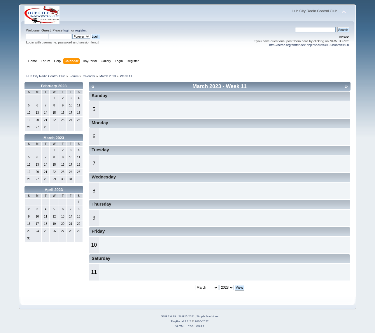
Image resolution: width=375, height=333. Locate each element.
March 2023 (53, 138)
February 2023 (53, 86)
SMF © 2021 (186, 316)
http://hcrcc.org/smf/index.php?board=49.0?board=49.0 (309, 45)
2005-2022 (202, 321)
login (67, 30)
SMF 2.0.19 (168, 316)
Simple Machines (207, 316)
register (80, 30)
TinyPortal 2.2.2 (181, 321)
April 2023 (54, 189)
